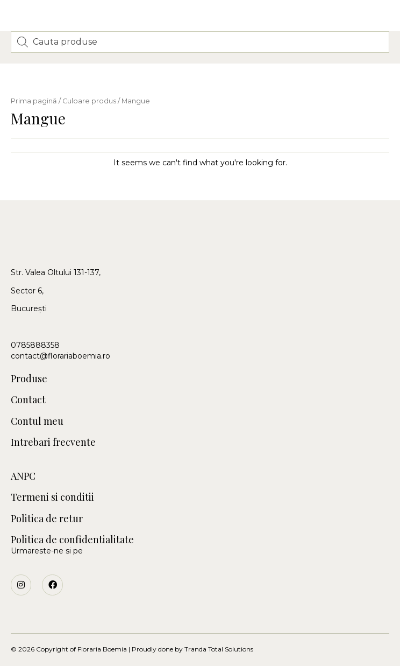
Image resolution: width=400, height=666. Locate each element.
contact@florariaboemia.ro (60, 356)
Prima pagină (34, 101)
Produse (29, 379)
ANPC (23, 476)
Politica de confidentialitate (72, 540)
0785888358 (35, 345)
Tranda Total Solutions (218, 649)
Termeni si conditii (52, 497)
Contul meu (37, 421)
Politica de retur (47, 519)
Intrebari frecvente (53, 442)
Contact (28, 400)
